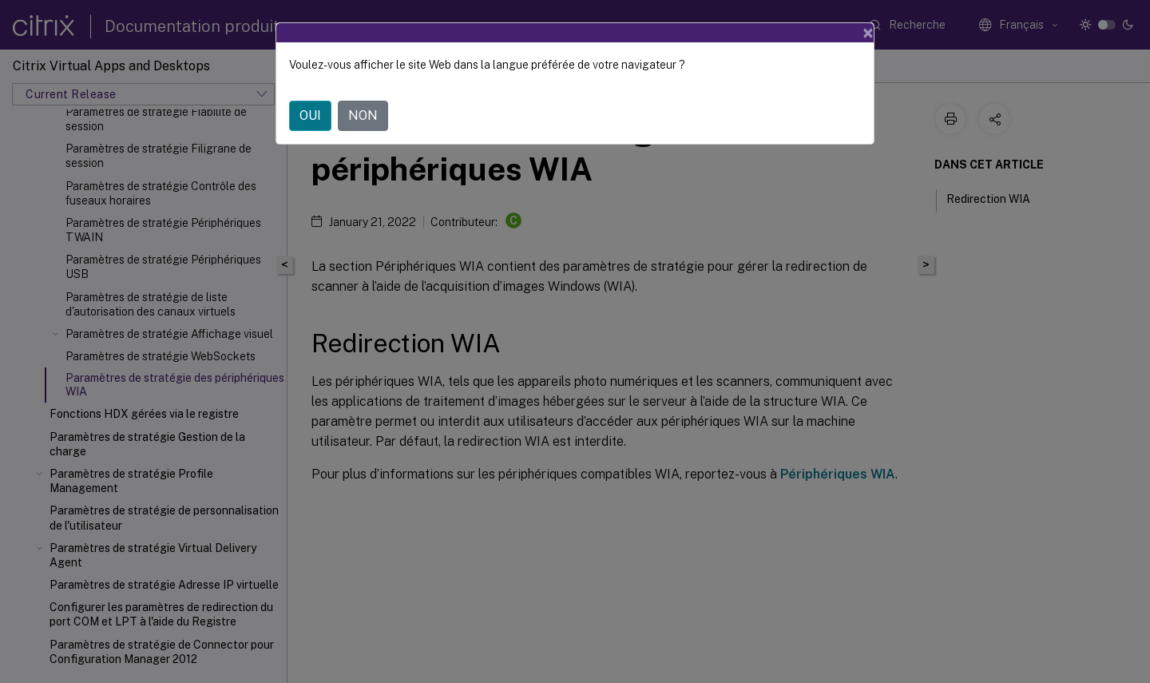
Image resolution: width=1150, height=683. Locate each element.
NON (363, 115)
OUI (310, 115)
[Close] (868, 32)
